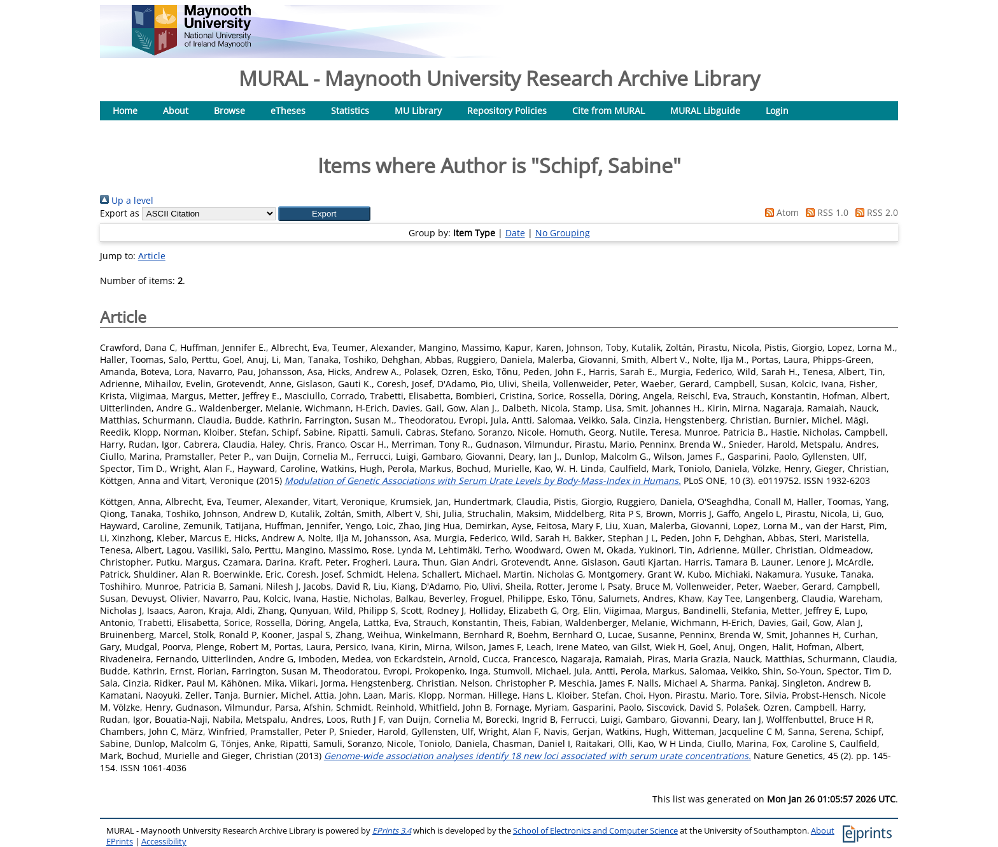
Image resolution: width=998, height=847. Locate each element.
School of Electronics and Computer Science (595, 830)
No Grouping (562, 233)
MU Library (418, 110)
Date (515, 233)
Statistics (350, 110)
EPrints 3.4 (391, 830)
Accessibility (163, 841)
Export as (119, 213)
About (175, 110)
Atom (780, 212)
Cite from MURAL (608, 110)
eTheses (288, 110)
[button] (324, 213)
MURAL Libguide (705, 110)
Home (125, 110)
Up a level (126, 200)
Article (151, 256)
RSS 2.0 (874, 212)
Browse (229, 110)
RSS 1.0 (824, 212)
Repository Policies (507, 110)
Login (777, 110)
